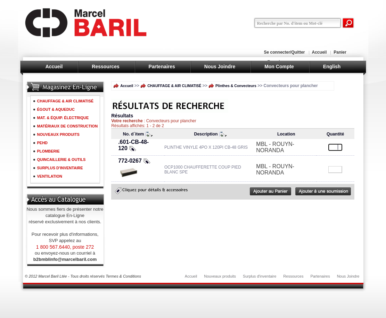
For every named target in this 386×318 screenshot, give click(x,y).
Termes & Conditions (123, 276)
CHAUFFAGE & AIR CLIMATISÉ (65, 101)
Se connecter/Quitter (284, 52)
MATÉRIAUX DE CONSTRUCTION (67, 126)
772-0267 (130, 161)
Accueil (319, 52)
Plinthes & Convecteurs (235, 86)
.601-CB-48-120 (133, 145)
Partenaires (162, 66)
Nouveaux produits (220, 276)
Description (206, 134)
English (332, 66)
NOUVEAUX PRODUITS (58, 134)
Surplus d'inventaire (259, 276)
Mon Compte (279, 66)
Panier (340, 52)
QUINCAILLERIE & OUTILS (61, 159)
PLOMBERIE (48, 151)
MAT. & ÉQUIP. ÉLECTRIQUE (63, 118)
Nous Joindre (219, 66)
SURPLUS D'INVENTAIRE (60, 168)
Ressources (105, 66)
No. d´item (133, 134)
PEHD (42, 143)
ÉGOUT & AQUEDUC (56, 109)
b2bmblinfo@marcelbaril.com (65, 259)
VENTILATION (50, 176)
